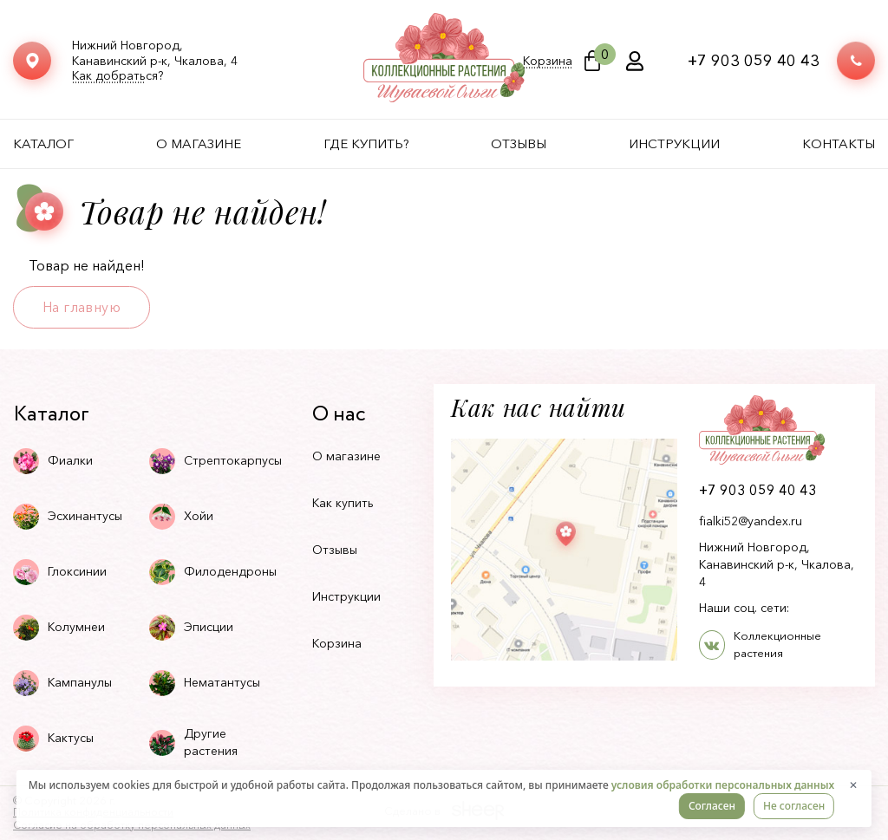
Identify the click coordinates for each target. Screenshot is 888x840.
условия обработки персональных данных (722, 785)
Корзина (547, 61)
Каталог (43, 143)
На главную (81, 307)
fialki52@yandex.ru (750, 521)
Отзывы (518, 143)
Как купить (343, 503)
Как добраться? (117, 75)
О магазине (198, 143)
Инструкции (674, 143)
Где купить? (366, 143)
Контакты (838, 143)
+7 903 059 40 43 (753, 60)
